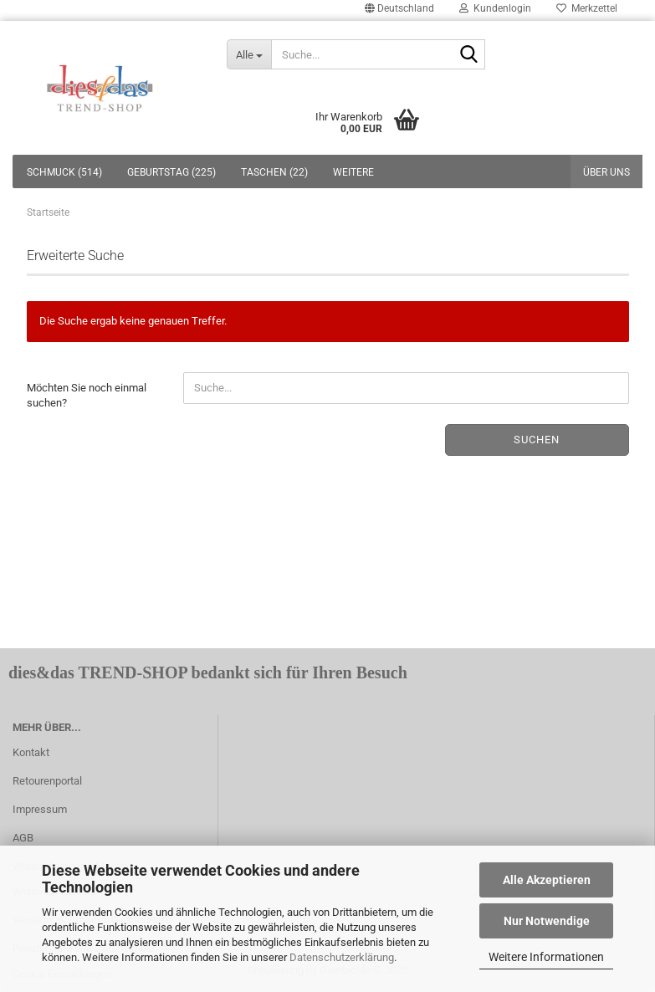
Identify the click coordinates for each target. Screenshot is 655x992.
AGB (23, 837)
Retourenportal (47, 781)
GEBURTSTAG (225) (171, 172)
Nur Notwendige (547, 921)
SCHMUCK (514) (64, 172)
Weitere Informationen (546, 957)
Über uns (606, 172)
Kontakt (31, 752)
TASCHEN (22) (274, 172)
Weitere (353, 172)
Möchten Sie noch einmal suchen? (86, 395)
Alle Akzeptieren (547, 880)
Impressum (40, 809)
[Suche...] (249, 54)
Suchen (537, 439)
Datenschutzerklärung (341, 957)
